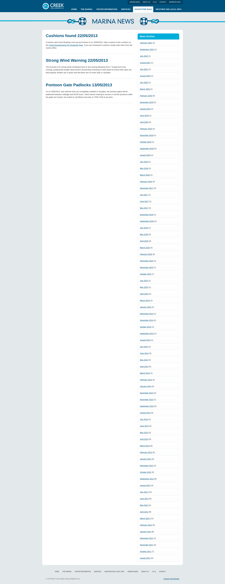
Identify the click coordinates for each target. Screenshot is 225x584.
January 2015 (145, 307)
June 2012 (144, 499)
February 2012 (146, 525)
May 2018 (144, 168)
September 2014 (147, 333)
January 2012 (145, 532)
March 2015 (145, 300)
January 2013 (145, 459)
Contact (162, 2)
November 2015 (146, 267)
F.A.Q (155, 2)
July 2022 (144, 56)
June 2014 (144, 353)
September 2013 (147, 406)
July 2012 (144, 492)
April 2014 (144, 366)
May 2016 (144, 234)
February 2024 (146, 43)
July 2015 (144, 281)
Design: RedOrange (171, 579)
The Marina (86, 9)
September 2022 (147, 49)
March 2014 (145, 373)
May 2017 (144, 208)
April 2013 (144, 439)
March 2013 (145, 446)
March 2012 (145, 518)
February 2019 (146, 129)
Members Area (175, 2)
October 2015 (145, 274)
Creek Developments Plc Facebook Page (66, 45)
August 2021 (145, 63)
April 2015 (144, 294)
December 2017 (146, 188)
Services (126, 9)
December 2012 (146, 466)
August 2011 (145, 558)
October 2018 (145, 142)
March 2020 (145, 89)
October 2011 (145, 551)
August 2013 (145, 413)
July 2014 (144, 347)
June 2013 (144, 426)
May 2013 (144, 433)
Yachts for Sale (143, 9)
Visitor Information (106, 9)
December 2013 (146, 393)
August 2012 (145, 485)
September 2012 (147, 479)
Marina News (135, 2)
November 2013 (146, 399)
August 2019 (145, 109)
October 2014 (145, 327)
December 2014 (146, 314)
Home (74, 9)
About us (146, 2)
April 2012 (144, 512)
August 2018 (145, 155)
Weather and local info (168, 9)
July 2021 (144, 69)
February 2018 (146, 181)
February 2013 (146, 452)
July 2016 (144, 228)
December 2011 (146, 538)
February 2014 (146, 380)
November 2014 (146, 320)
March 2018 (145, 175)
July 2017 (144, 195)
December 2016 (146, 215)
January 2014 (145, 386)
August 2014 (145, 340)
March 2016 (145, 248)
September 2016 (147, 221)
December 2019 (146, 102)
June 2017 (144, 201)
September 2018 (147, 148)
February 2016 (146, 254)
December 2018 (146, 135)
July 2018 (144, 162)
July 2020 (144, 82)
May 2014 (144, 360)
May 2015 (144, 287)
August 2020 (145, 76)
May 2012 (144, 505)
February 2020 (146, 96)
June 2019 (144, 115)
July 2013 (144, 419)
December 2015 (146, 261)
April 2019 (144, 122)
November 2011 (146, 545)
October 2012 (145, 472)
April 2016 (144, 241)
